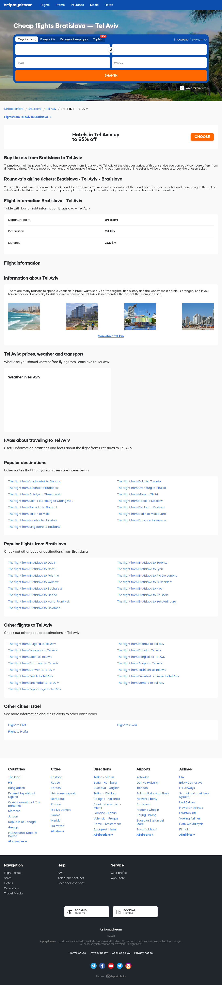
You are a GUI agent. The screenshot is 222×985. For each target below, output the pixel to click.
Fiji (10, 782)
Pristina (56, 804)
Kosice (55, 782)
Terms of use (77, 953)
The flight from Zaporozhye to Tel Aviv (34, 689)
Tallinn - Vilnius (104, 777)
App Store (118, 878)
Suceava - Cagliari (106, 787)
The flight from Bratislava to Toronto (142, 562)
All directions (102, 834)
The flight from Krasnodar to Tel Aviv (33, 682)
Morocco (14, 811)
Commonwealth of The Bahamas (24, 804)
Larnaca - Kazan (105, 813)
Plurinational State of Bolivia (22, 834)
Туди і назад (26, 39)
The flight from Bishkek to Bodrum (140, 507)
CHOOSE (202, 137)
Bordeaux (58, 798)
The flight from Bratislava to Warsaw (33, 582)
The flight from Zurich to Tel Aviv (30, 676)
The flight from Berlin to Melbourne (141, 513)
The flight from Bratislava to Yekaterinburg (146, 601)
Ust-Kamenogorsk (63, 793)
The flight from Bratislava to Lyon (140, 569)
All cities (56, 831)
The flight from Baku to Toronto (139, 481)
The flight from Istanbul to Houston (32, 520)
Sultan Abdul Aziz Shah (153, 793)
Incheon (142, 787)
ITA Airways (187, 787)
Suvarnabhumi (147, 829)
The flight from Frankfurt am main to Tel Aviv (148, 676)
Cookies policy (121, 953)
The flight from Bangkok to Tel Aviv (141, 656)
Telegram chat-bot (71, 878)
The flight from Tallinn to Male (29, 513)
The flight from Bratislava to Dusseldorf (144, 582)
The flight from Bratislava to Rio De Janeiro (147, 575)
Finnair (184, 829)
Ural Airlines (187, 802)
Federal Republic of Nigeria (21, 795)
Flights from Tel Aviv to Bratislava (26, 116)
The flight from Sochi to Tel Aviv (30, 656)
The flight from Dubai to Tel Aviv (139, 650)
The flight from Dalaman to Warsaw (141, 520)
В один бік (47, 39)
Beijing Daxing (147, 815)
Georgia (13, 827)
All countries (16, 841)
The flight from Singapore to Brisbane (34, 526)
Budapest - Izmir (105, 829)
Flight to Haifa (18, 731)
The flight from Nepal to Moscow (140, 500)
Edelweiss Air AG (190, 782)
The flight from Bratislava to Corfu (32, 569)
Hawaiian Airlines (191, 807)
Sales (8, 878)
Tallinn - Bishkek (105, 793)
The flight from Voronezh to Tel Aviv (33, 650)
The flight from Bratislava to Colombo (34, 608)
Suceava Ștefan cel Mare (150, 822)
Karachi (56, 787)
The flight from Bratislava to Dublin (32, 562)
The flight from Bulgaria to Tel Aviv (32, 643)
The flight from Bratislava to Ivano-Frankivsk (38, 601)
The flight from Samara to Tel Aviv (140, 682)
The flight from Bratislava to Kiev (139, 588)
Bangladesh (16, 787)
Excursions (11, 888)
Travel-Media (13, 893)
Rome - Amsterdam (107, 824)
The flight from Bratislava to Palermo (33, 575)
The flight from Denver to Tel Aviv (31, 669)
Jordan (13, 816)
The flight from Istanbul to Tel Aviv (140, 643)
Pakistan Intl (187, 813)
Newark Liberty (147, 798)
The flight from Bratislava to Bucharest (35, 588)
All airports (144, 834)
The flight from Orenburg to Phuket (141, 487)
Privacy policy (99, 953)
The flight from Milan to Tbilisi (137, 494)
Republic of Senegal (22, 821)
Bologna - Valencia (107, 798)
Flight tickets (12, 872)
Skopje (55, 815)
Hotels (8, 883)
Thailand (14, 777)
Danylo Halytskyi (148, 782)
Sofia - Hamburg (105, 782)
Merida (56, 820)
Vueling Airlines (190, 818)
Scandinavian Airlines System (194, 795)
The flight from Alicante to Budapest (33, 487)
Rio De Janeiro (61, 809)
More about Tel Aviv (111, 336)
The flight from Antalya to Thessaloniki (34, 494)
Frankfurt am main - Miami (107, 806)
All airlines (186, 834)
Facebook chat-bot (71, 883)
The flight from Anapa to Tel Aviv (140, 663)
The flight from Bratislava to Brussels (142, 595)
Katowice (143, 777)
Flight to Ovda (127, 725)
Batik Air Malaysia (191, 824)
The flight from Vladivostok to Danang (34, 481)
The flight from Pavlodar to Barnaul (32, 507)
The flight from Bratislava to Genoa (32, 595)
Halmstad (57, 826)
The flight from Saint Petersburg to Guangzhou (40, 500)
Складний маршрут (74, 39)
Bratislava (35, 108)
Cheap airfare (14, 108)
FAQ (61, 872)
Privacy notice (143, 953)
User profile (119, 872)
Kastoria (56, 777)
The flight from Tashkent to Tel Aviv (141, 669)
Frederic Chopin (148, 809)
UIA (181, 777)
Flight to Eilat (17, 725)
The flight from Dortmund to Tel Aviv (33, 663)
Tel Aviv (51, 108)
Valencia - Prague (106, 818)
